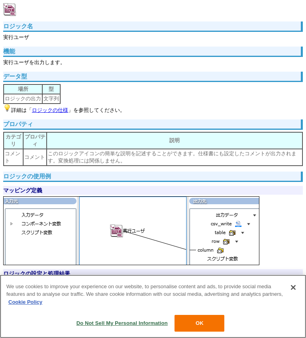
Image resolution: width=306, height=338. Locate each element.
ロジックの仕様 (50, 110)
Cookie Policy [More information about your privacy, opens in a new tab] (25, 302)
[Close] (293, 287)
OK (200, 323)
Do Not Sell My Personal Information (122, 323)
